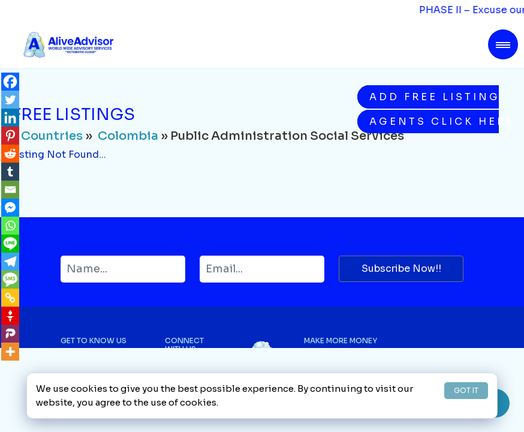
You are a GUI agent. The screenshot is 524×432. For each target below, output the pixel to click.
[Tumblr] (10, 172)
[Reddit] (10, 154)
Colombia (128, 135)
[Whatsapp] (10, 226)
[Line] (10, 244)
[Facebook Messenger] (10, 208)
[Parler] (10, 334)
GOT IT (466, 390)
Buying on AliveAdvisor (346, 363)
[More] (10, 352)
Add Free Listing (434, 97)
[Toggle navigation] (503, 44)
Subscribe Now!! (401, 268)
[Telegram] (10, 262)
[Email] (10, 190)
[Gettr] (10, 316)
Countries (52, 135)
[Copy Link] (10, 298)
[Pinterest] (10, 136)
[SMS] (10, 280)
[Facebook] (10, 82)
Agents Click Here (434, 121)
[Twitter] (10, 100)
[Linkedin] (10, 118)
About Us (78, 363)
